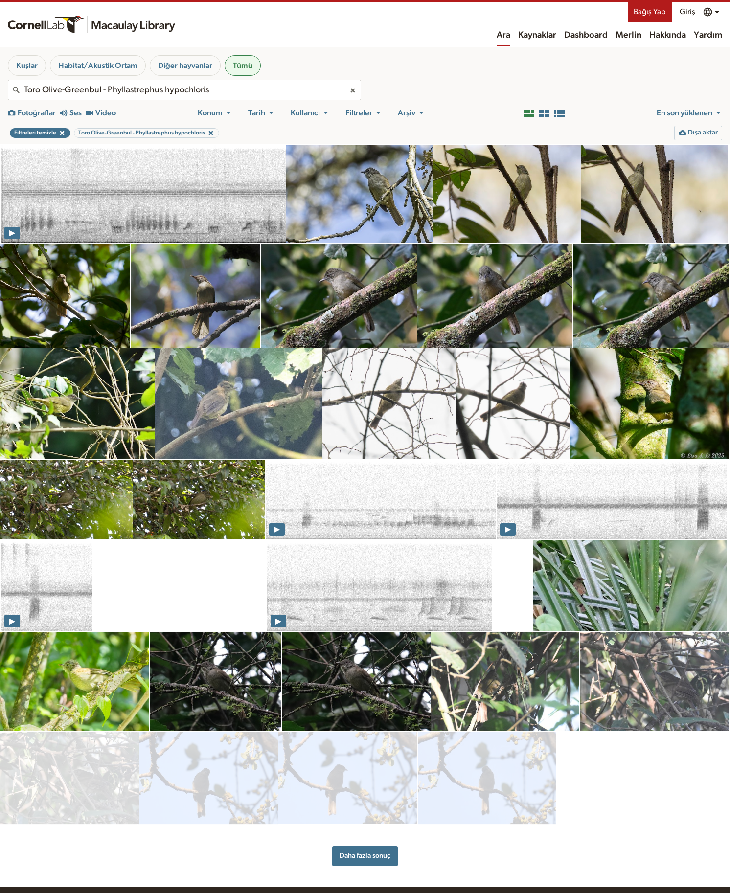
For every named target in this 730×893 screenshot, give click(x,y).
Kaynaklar (537, 35)
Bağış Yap (650, 12)
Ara (503, 35)
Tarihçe (401, 876)
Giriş (687, 12)
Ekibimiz (402, 886)
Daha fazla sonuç (365, 809)
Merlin (628, 35)
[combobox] (184, 90)
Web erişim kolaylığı (529, 871)
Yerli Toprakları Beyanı (532, 860)
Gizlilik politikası (523, 880)
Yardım (708, 35)
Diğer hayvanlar (185, 65)
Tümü (242, 65)
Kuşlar (27, 65)
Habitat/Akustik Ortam (97, 65)
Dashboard (586, 35)
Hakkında (667, 35)
